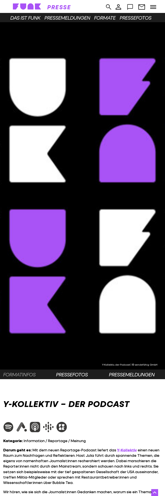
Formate (105, 18)
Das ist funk (25, 18)
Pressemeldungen (67, 18)
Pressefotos (135, 18)
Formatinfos (19, 374)
